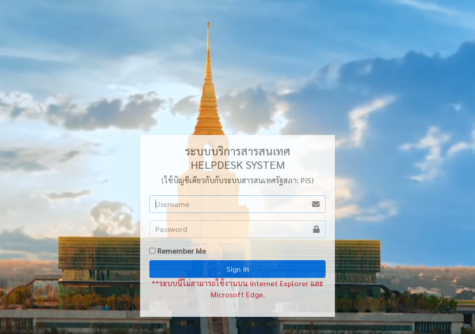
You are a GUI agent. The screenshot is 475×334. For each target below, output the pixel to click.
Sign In (237, 269)
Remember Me (181, 251)
